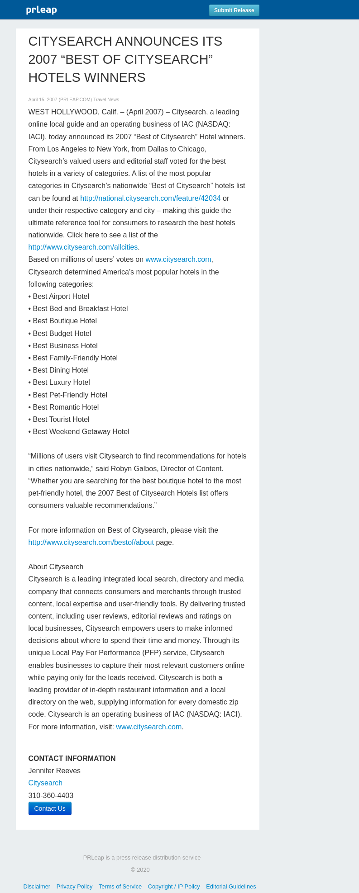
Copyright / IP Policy (174, 886)
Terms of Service (120, 886)
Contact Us (50, 808)
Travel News (106, 99)
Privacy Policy (75, 886)
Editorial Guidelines (231, 886)
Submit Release (234, 10)
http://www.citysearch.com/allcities (83, 247)
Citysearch (46, 783)
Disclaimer (36, 886)
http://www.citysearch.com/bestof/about (91, 542)
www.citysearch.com (178, 259)
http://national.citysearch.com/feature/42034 (150, 198)
